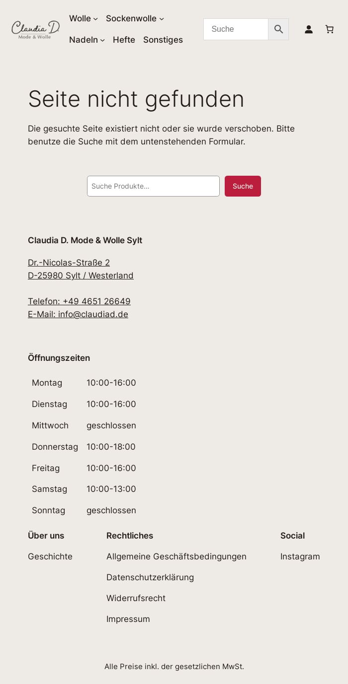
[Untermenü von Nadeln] (102, 39)
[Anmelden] (308, 29)
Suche (243, 186)
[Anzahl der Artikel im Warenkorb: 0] (329, 29)
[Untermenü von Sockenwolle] (161, 18)
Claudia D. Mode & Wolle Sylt (85, 240)
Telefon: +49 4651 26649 (79, 301)
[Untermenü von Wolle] (95, 18)
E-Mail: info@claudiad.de (78, 314)
